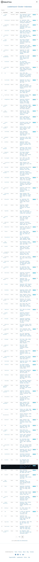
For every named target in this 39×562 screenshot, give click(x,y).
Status (25, 557)
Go (20, 20)
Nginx (21, 524)
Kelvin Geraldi (7, 361)
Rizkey (6, 486)
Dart (30, 36)
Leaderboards (20, 557)
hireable (34, 14)
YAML (28, 15)
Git (28, 190)
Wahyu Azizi (6, 167)
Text (30, 122)
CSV (21, 145)
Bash (21, 16)
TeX (22, 396)
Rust (21, 36)
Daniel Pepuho (7, 116)
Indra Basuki (7, 364)
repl (5, 511)
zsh (29, 432)
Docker (20, 7)
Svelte (26, 36)
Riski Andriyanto (7, 20)
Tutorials (32, 551)
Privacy (20, 551)
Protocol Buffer (28, 444)
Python (27, 47)
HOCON (24, 135)
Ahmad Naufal (7, 61)
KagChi (6, 90)
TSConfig (22, 139)
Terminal (21, 310)
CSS (26, 27)
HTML (26, 25)
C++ (21, 512)
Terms (16, 551)
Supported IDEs (12, 557)
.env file (24, 15)
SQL (24, 21)
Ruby (30, 416)
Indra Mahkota (7, 131)
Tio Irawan (6, 284)
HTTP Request (23, 51)
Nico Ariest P (6, 419)
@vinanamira (7, 199)
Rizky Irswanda (7, 526)
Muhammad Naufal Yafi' (5, 153)
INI (28, 233)
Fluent (29, 27)
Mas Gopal (6, 303)
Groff (28, 50)
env (26, 178)
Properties (22, 76)
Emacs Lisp (25, 429)
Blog (28, 551)
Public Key (26, 494)
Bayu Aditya (6, 459)
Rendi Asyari (7, 294)
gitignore (28, 227)
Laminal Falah (7, 30)
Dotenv (21, 168)
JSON (21, 15)
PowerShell (22, 397)
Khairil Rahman (7, 396)
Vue (24, 179)
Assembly (28, 118)
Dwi (5, 439)
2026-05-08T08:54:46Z (22, 540)
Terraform (29, 69)
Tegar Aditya (6, 210)
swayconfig (22, 410)
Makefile (21, 53)
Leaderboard (12, 7)
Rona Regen (6, 339)
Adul (5, 425)
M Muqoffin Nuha (7, 99)
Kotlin (26, 90)
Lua (20, 229)
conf (21, 258)
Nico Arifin (6, 246)
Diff (26, 513)
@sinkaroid (6, 318)
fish (28, 226)
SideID (6, 470)
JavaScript (22, 22)
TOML (25, 37)
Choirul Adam (7, 380)
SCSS (21, 366)
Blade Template (25, 39)
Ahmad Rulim (7, 45)
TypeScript (24, 14)
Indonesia (28, 7)
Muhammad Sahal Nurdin (5, 403)
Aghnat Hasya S (7, 434)
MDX (29, 268)
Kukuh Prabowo (7, 84)
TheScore (6, 231)
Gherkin (21, 413)
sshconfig (28, 179)
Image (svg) (27, 375)
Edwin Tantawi (7, 272)
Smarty (29, 471)
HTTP (21, 482)
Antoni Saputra (7, 177)
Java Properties (27, 75)
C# (20, 91)
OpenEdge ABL (23, 398)
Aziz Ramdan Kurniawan (6, 334)
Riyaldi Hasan (7, 370)
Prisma (21, 46)
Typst (25, 434)
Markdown (27, 22)
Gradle (28, 32)
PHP (21, 14)
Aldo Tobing (6, 449)
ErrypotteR (6, 474)
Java (21, 30)
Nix (26, 301)
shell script (27, 392)
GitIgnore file (25, 16)
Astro (21, 105)
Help (29, 557)
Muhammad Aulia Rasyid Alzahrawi (5, 386)
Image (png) (22, 305)
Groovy (24, 32)
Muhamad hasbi (7, 237)
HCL (30, 85)
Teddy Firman (7, 309)
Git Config (26, 102)
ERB (26, 431)
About (24, 551)
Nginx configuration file (25, 107)
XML (26, 73)
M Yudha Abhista (5, 106)
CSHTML (21, 504)
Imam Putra (6, 409)
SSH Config (25, 153)
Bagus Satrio (7, 521)
